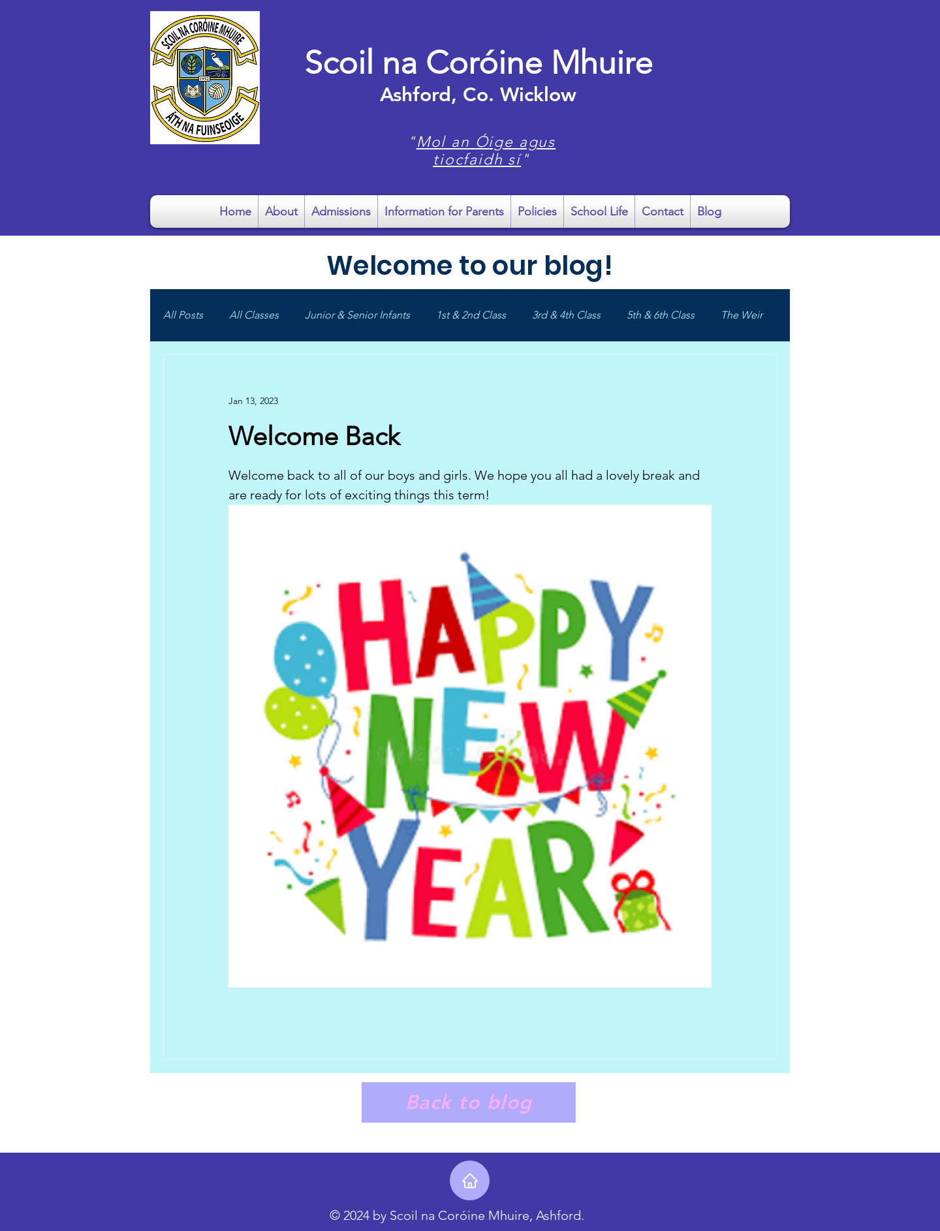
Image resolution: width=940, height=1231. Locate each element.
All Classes (254, 315)
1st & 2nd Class (471, 315)
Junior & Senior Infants (357, 315)
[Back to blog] (469, 1102)
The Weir (741, 315)
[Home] (470, 1180)
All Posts (183, 315)
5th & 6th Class (661, 315)
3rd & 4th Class (566, 315)
